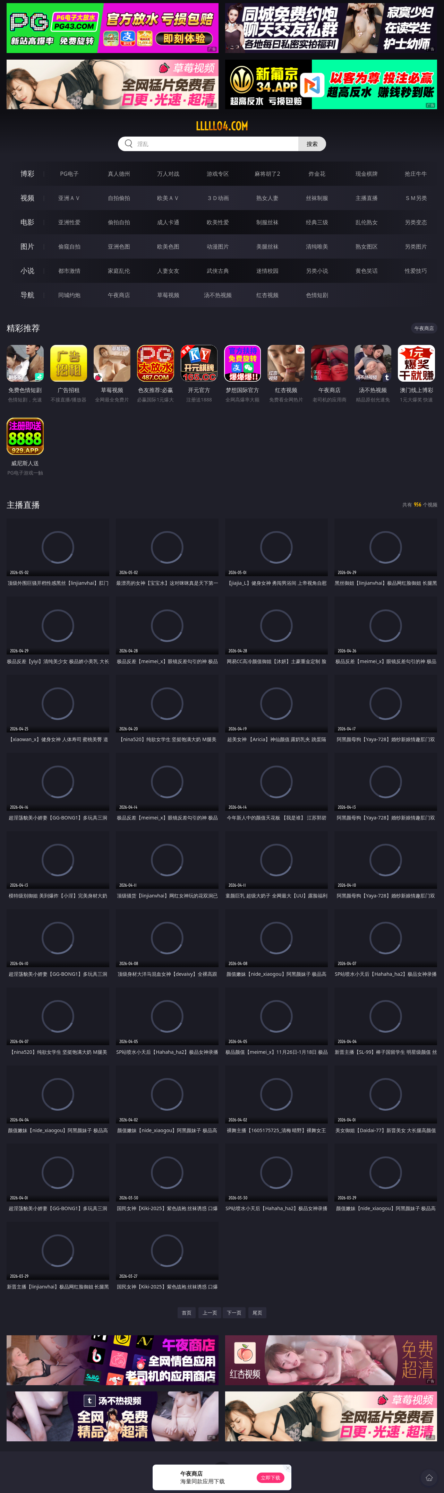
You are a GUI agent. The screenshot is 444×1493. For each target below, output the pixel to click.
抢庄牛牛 (416, 173)
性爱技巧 (416, 271)
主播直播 (367, 198)
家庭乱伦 (119, 271)
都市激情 (69, 271)
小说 (27, 270)
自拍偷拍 (119, 198)
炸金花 (317, 173)
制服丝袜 (267, 222)
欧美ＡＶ (168, 198)
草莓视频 (168, 295)
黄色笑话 (367, 271)
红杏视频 (267, 295)
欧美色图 (168, 246)
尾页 (257, 1312)
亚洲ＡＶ (69, 198)
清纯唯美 (317, 246)
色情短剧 (317, 295)
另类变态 (416, 222)
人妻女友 (168, 271)
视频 (27, 197)
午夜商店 (119, 295)
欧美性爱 (218, 222)
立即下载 (270, 1477)
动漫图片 (218, 246)
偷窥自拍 (69, 246)
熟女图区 (367, 246)
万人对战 (168, 173)
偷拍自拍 (119, 222)
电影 (27, 222)
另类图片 (416, 246)
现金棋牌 (367, 173)
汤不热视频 (218, 295)
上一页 (210, 1312)
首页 (186, 1312)
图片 (27, 246)
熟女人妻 (267, 198)
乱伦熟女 (367, 222)
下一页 (234, 1312)
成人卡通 (168, 222)
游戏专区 (218, 173)
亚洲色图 (119, 246)
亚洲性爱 (69, 222)
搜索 (312, 144)
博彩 (27, 173)
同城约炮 (69, 295)
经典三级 (317, 222)
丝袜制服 (317, 198)
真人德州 (119, 173)
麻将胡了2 (267, 173)
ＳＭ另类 (416, 198)
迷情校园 (267, 271)
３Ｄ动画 (218, 198)
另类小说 (317, 271)
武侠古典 (218, 271)
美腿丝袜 (267, 246)
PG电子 (69, 173)
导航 (27, 295)
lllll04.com (222, 126)
